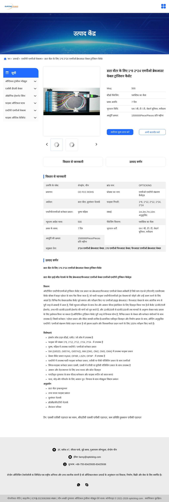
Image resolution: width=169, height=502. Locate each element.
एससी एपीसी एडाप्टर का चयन (62, 417)
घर (9, 58)
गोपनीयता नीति (14, 498)
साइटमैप (26, 498)
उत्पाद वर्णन (135, 162)
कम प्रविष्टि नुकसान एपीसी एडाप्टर (125, 417)
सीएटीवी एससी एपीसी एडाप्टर (92, 417)
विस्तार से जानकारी (73, 162)
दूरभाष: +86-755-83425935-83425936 (84, 464)
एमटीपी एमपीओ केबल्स (31, 58)
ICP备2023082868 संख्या (44, 498)
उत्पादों (15, 58)
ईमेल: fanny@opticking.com (84, 457)
